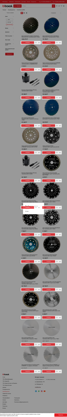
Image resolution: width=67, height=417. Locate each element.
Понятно (60, 415)
